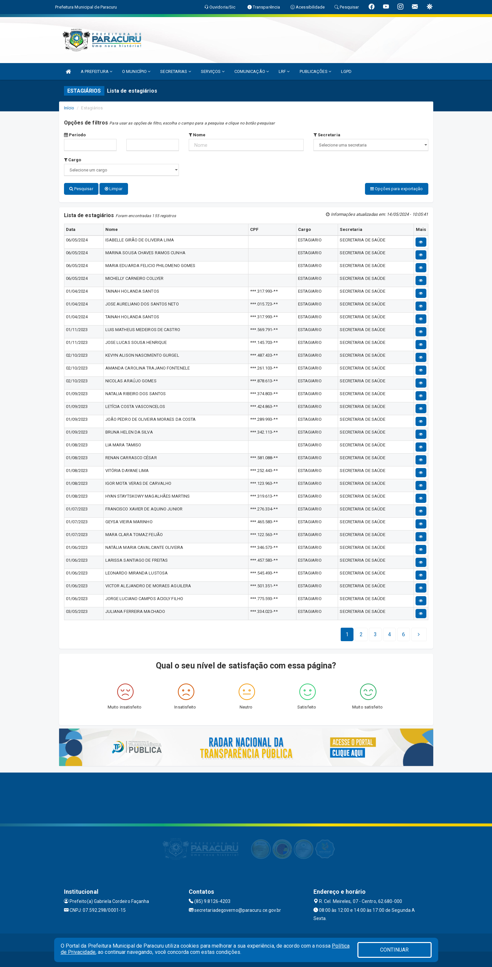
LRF (284, 71)
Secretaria (326, 134)
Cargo (72, 159)
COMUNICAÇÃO (251, 71)
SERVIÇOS (213, 71)
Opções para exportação (396, 188)
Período (75, 134)
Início (69, 107)
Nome (197, 134)
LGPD (346, 71)
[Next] (403, 633)
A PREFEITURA (96, 71)
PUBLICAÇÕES (315, 71)
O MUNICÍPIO (136, 71)
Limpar (114, 188)
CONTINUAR (394, 950)
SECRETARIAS (175, 71)
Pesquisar (81, 188)
